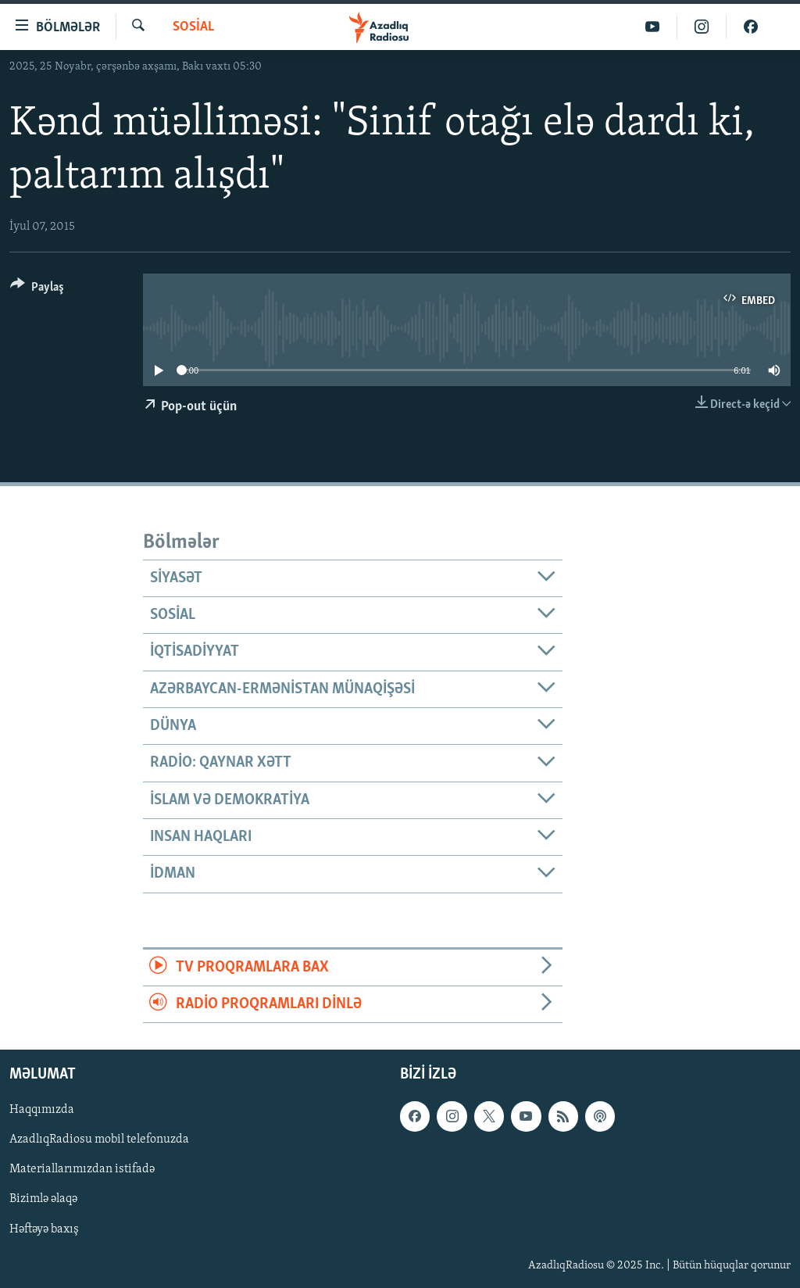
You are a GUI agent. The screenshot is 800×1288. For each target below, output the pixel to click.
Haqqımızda (41, 1110)
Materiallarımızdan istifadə (82, 1170)
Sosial (193, 27)
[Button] (37, 290)
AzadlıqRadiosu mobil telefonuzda (99, 1140)
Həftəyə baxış (44, 1229)
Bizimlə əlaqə (43, 1199)
